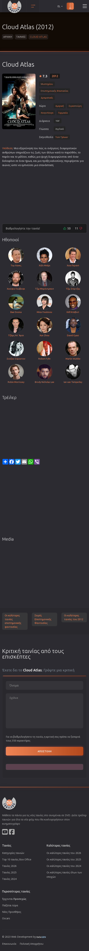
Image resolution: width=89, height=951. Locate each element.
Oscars (6, 918)
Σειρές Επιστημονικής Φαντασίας (42, 619)
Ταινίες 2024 (9, 879)
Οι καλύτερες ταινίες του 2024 (64, 866)
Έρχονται (14, 899)
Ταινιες (21, 36)
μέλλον (22, 156)
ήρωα (28, 161)
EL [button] (60, 6)
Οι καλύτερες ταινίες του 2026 (64, 853)
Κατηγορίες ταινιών (13, 853)
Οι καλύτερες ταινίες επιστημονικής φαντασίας (13, 621)
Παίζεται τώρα (10, 905)
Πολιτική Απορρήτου (31, 943)
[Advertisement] (44, 193)
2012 (55, 76)
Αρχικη (7, 36)
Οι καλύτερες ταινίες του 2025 (64, 859)
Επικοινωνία (9, 943)
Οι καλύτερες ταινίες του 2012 (73, 617)
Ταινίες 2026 (9, 866)
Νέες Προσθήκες (11, 911)
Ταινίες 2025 (9, 872)
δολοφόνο (8, 161)
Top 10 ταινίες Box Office (16, 859)
